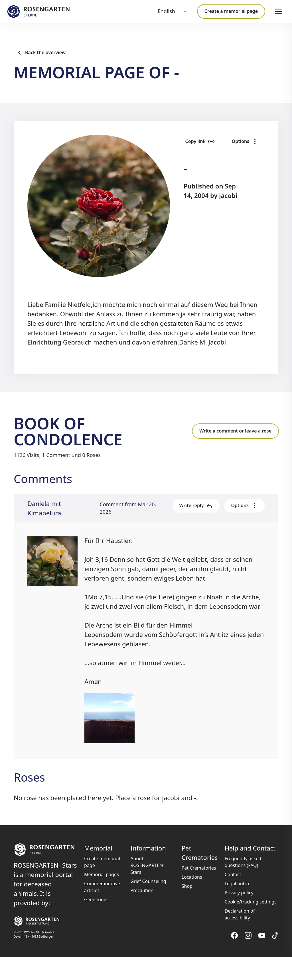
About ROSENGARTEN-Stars (147, 865)
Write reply (196, 505)
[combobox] (172, 11)
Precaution (141, 890)
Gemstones (96, 899)
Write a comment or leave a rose (235, 431)
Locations (192, 877)
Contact (233, 874)
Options (244, 141)
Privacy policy (239, 893)
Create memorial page (102, 861)
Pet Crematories (199, 868)
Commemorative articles (102, 887)
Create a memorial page (231, 11)
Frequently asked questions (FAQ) (243, 861)
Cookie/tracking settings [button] (251, 902)
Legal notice (238, 883)
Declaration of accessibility (240, 914)
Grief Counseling (148, 881)
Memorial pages (101, 874)
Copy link (198, 141)
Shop (187, 886)
